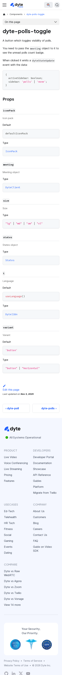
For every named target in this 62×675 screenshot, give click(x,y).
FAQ (35, 540)
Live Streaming (13, 469)
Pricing (8, 475)
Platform (38, 486)
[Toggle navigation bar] (4, 4)
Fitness (8, 529)
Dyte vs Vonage (14, 598)
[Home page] (4, 14)
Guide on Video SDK (42, 548)
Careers (37, 529)
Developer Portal (43, 457)
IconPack (11, 151)
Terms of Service (32, 660)
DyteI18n (11, 314)
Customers (39, 517)
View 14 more (12, 604)
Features (9, 480)
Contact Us (40, 535)
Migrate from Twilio (45, 492)
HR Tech (9, 523)
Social (7, 535)
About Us (38, 511)
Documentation (42, 463)
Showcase (39, 469)
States (9, 260)
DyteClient (12, 187)
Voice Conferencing (16, 463)
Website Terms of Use (16, 665)
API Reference (42, 475)
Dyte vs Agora (12, 581)
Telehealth (10, 517)
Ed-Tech (9, 511)
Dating (8, 552)
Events (8, 546)
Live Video (10, 457)
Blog (36, 523)
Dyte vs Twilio (12, 593)
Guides (37, 480)
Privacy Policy (11, 660)
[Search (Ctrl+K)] (57, 5)
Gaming (8, 540)
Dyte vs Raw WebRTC (12, 573)
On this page (12, 22)
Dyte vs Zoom (12, 587)
